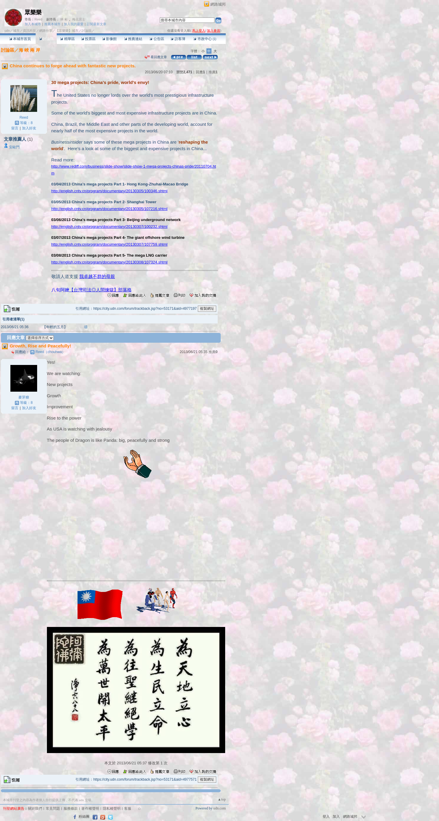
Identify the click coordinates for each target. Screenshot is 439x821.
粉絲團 (84, 816)
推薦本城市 (52, 24)
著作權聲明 (90, 808)
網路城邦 (218, 4)
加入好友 (29, 128)
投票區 (88, 39)
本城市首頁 (20, 39)
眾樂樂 (33, 12)
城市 (16, 30)
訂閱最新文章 (96, 24)
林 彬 (64, 19)
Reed (38, 19)
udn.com (219, 808)
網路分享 (45, 30)
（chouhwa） (51, 352)
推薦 (213, 72)
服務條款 (71, 808)
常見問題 (53, 808)
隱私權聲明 (112, 808)
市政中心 (204, 39)
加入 (336, 816)
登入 (326, 816)
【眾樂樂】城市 (67, 30)
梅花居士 (78, 19)
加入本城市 (33, 24)
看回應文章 (156, 57)
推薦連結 (133, 39)
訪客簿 (177, 39)
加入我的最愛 (73, 24)
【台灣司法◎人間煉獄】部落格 (100, 289)
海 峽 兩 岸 (29, 50)
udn (7, 30)
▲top (222, 799)
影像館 (109, 39)
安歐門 (14, 147)
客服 (127, 808)
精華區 (67, 39)
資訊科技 (29, 30)
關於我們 (35, 808)
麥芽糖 (23, 397)
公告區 (156, 39)
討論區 (46, 39)
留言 (14, 128)
